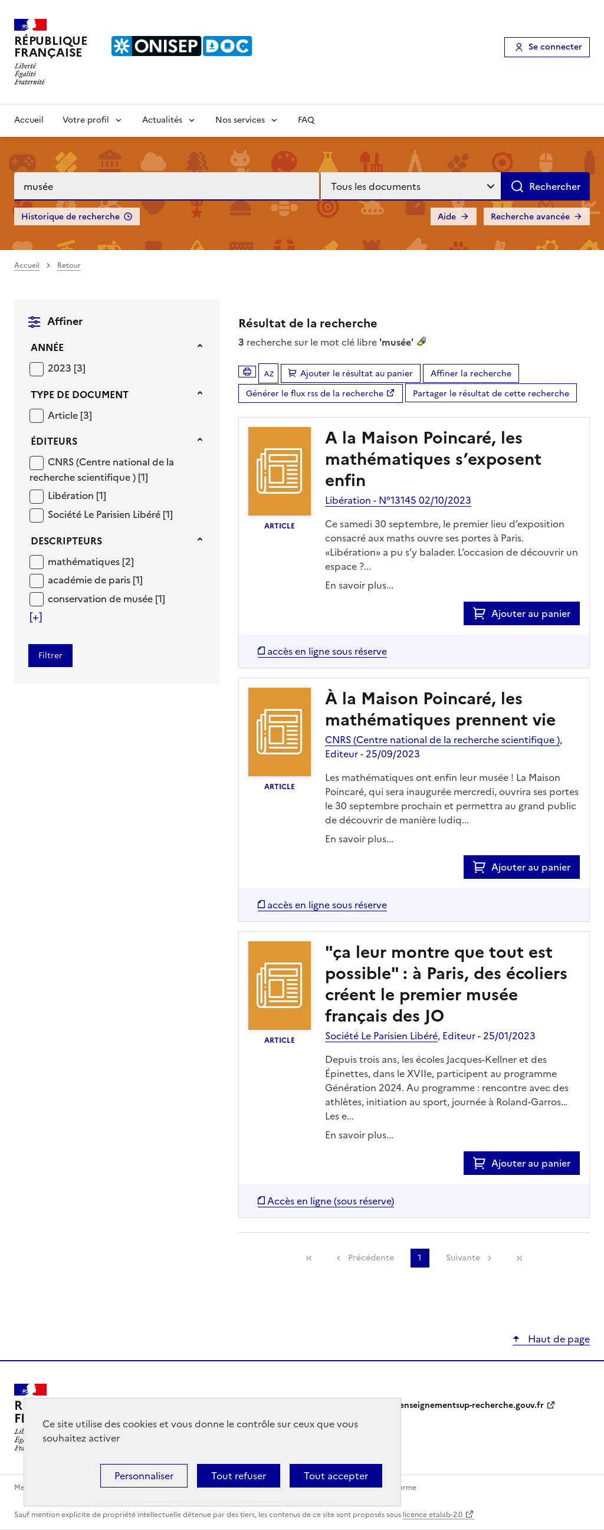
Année (47, 347)
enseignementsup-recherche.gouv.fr (471, 1405)
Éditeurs (54, 441)
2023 (61, 368)
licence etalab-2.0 (432, 1514)
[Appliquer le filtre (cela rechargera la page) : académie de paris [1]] (95, 579)
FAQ (306, 120)
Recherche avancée (530, 217)
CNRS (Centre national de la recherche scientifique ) (101, 469)
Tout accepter (336, 1476)
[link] (309, 1258)
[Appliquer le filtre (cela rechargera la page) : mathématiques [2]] (91, 561)
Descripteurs (66, 541)
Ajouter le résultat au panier (356, 373)
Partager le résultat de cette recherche (491, 394)
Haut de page (558, 1339)
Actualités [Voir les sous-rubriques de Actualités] (162, 120)
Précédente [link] (371, 1258)
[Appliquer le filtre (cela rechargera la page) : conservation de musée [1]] (106, 598)
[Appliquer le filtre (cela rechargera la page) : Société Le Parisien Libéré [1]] (110, 514)
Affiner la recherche (471, 373)
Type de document (80, 395)
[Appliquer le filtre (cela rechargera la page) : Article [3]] (70, 415)
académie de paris (90, 580)
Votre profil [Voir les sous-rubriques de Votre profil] (86, 120)
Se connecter (555, 47)
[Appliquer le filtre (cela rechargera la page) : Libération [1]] (77, 495)
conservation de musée (101, 599)
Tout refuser (238, 1476)
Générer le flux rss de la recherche (314, 394)
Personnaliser (143, 1476)
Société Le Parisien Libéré (105, 514)
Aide (447, 217)
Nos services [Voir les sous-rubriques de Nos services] (240, 120)
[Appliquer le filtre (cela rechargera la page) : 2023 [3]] (67, 368)
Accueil (29, 120)
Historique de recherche (70, 217)
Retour (69, 265)
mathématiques (85, 561)
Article (64, 415)
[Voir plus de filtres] (35, 617)
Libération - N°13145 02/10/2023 (398, 500)
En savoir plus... (359, 585)
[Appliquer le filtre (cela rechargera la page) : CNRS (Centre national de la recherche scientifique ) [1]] (101, 469)
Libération (72, 495)
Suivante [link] (463, 1258)
